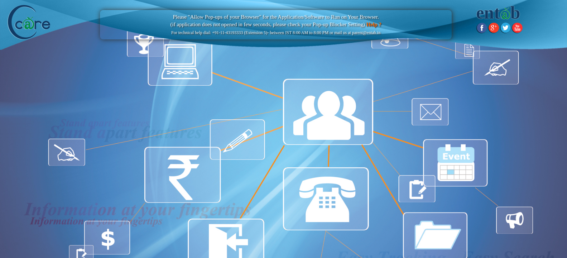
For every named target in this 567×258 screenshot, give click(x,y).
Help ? (373, 24)
